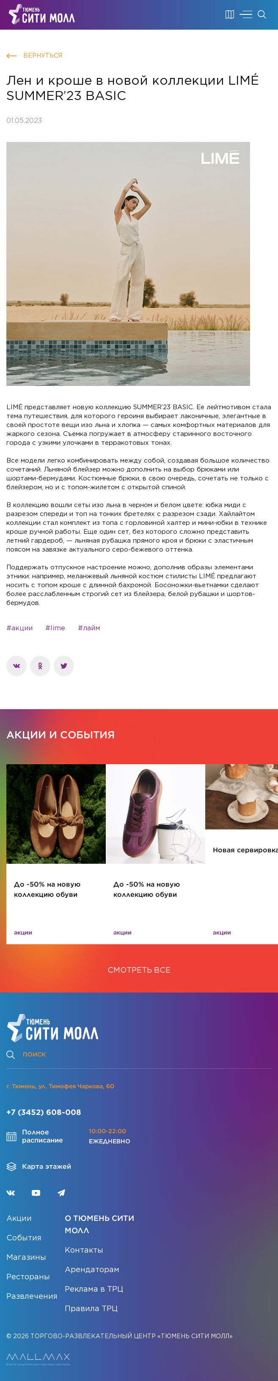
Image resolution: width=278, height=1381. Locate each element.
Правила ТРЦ (91, 1309)
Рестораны (28, 1277)
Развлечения (32, 1296)
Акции (19, 1218)
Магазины (26, 1257)
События (23, 1238)
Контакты (84, 1250)
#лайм (89, 628)
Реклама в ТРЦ (94, 1289)
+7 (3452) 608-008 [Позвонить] (43, 1112)
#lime (55, 628)
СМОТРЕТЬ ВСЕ (139, 970)
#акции (19, 628)
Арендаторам (92, 1270)
